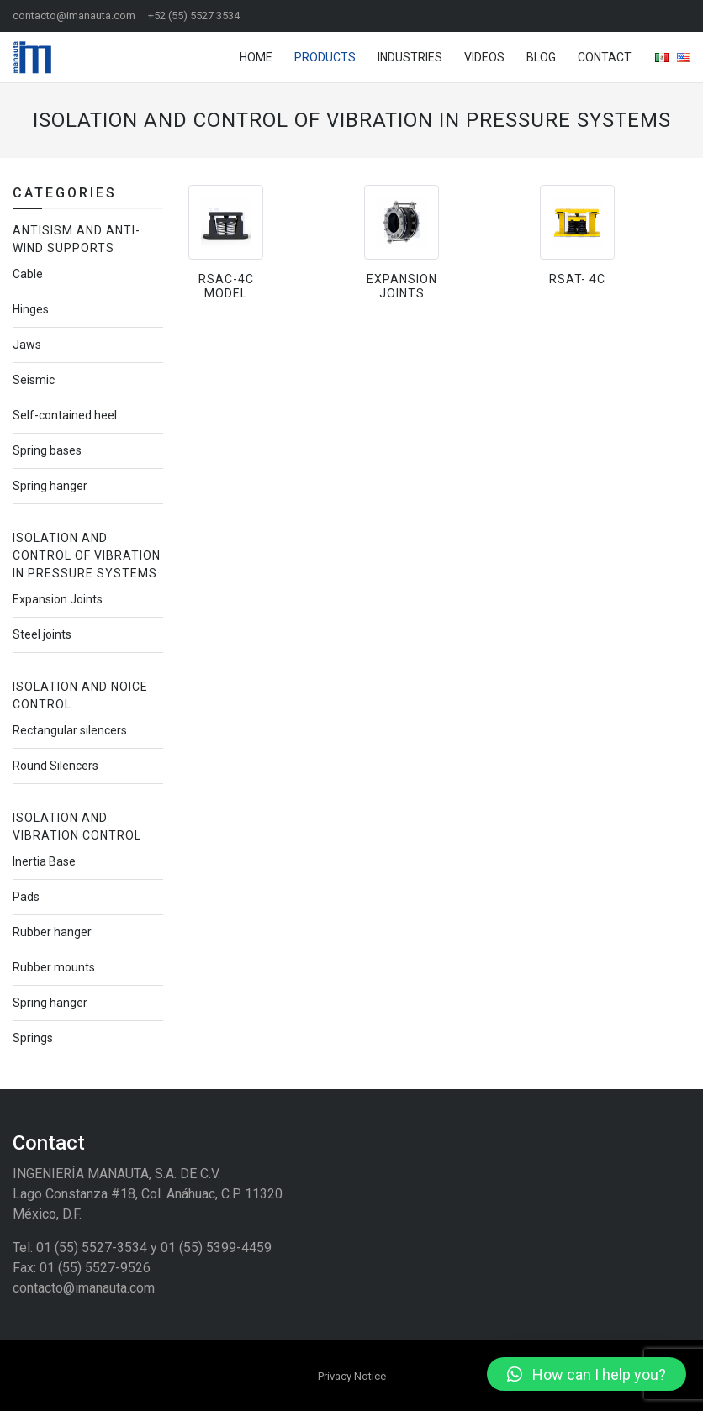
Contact (605, 57)
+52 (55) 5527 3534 (194, 15)
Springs (33, 1038)
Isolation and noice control (80, 695)
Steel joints (42, 634)
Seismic (34, 380)
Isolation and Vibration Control (77, 826)
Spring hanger (50, 485)
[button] (586, 1374)
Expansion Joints (402, 286)
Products (325, 57)
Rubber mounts (54, 967)
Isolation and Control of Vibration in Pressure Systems (87, 555)
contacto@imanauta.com (74, 15)
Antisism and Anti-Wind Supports (76, 239)
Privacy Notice (352, 1376)
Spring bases (47, 450)
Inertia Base (44, 861)
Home (256, 57)
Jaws (27, 344)
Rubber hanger (52, 932)
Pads (26, 896)
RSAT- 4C (577, 279)
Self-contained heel (65, 415)
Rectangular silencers (70, 730)
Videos (484, 57)
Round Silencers (55, 765)
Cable (28, 274)
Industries (410, 57)
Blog (541, 57)
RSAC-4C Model (226, 286)
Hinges (31, 309)
